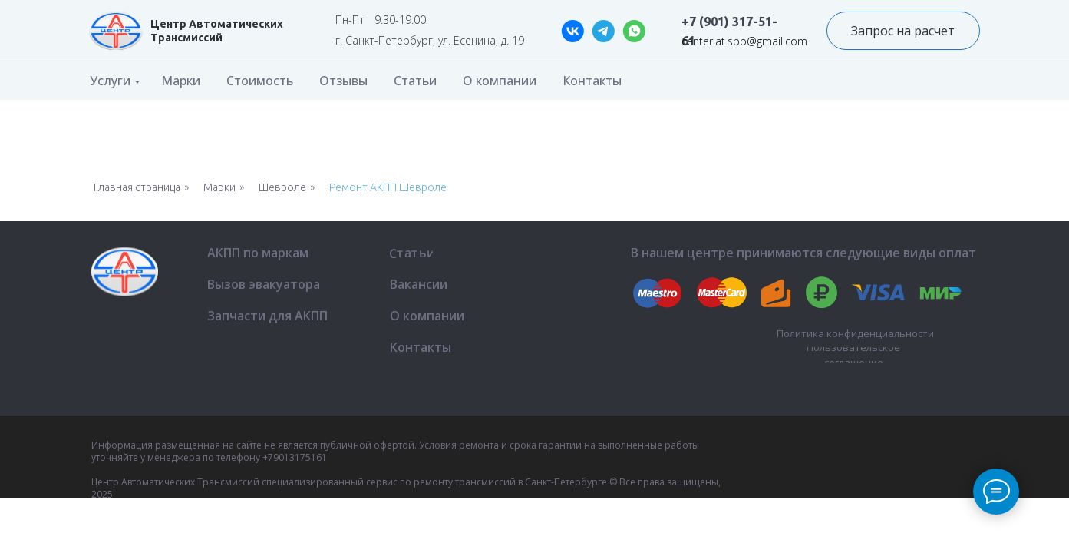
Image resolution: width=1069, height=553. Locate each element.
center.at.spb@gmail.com (744, 41)
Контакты (592, 80)
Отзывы (343, 80)
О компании (499, 80)
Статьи (415, 80)
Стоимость (259, 80)
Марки (180, 80)
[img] (116, 31)
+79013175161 (294, 457)
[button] (903, 31)
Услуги (110, 80)
